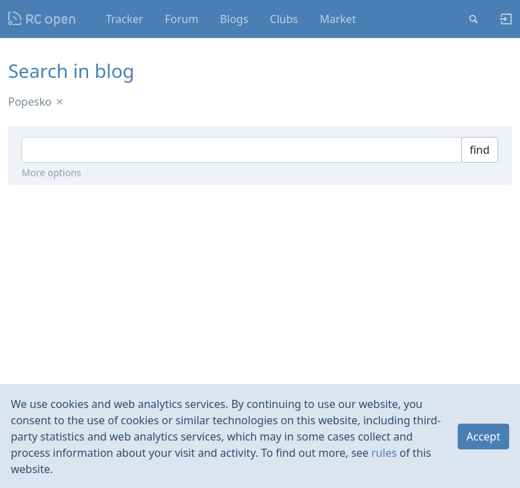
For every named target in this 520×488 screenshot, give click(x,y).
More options (51, 172)
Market (337, 19)
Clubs (284, 19)
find (480, 149)
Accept (483, 436)
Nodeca (42, 19)
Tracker (124, 19)
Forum (181, 19)
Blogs (234, 19)
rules (384, 452)
